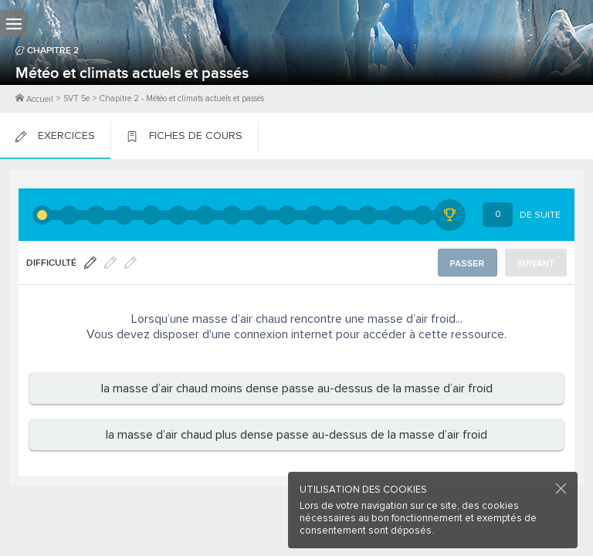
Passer (467, 263)
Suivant (535, 263)
